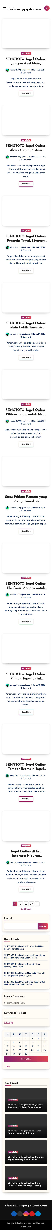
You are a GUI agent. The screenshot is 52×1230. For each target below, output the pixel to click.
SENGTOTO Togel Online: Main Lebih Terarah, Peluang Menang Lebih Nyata (24, 974)
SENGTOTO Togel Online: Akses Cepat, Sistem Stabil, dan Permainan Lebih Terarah (25, 956)
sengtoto (26, 53)
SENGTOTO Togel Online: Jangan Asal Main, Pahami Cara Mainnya (26, 64)
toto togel (8, 1022)
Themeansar (25, 1226)
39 (31, 904)
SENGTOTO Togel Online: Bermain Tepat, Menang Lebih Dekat (26, 241)
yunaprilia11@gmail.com (18, 70)
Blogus (39, 1223)
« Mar (7, 1067)
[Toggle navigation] (4, 8)
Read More (26, 93)
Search (8, 918)
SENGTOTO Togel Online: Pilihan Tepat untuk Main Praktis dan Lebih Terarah (26, 414)
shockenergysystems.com (25, 9)
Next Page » (26, 909)
